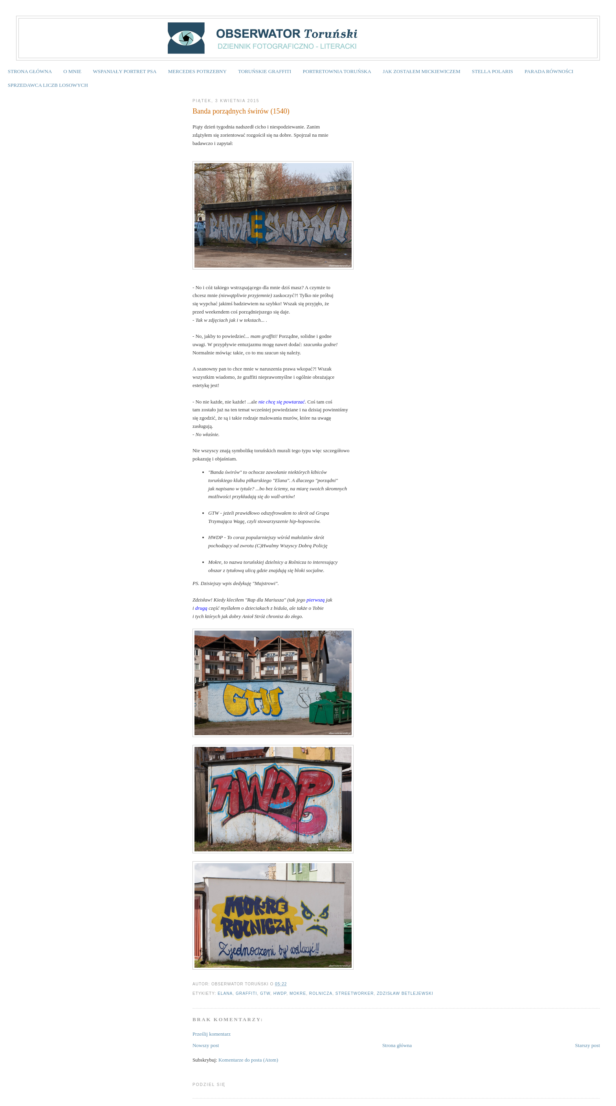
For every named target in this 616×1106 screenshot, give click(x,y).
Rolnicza (320, 993)
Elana (225, 993)
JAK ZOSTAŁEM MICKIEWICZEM (421, 71)
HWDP (280, 993)
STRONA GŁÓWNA (30, 71)
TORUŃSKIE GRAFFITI (264, 71)
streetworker (355, 993)
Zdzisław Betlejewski (405, 993)
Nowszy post (205, 1045)
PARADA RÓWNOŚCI (548, 71)
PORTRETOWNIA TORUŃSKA (337, 71)
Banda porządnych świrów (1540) (241, 111)
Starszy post (587, 1045)
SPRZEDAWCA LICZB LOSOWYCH (48, 85)
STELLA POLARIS (492, 71)
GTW (265, 993)
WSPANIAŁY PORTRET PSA (124, 71)
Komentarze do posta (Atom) (248, 1060)
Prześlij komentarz (211, 1034)
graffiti (246, 993)
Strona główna (397, 1045)
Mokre (298, 993)
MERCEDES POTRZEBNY (197, 71)
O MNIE (72, 71)
